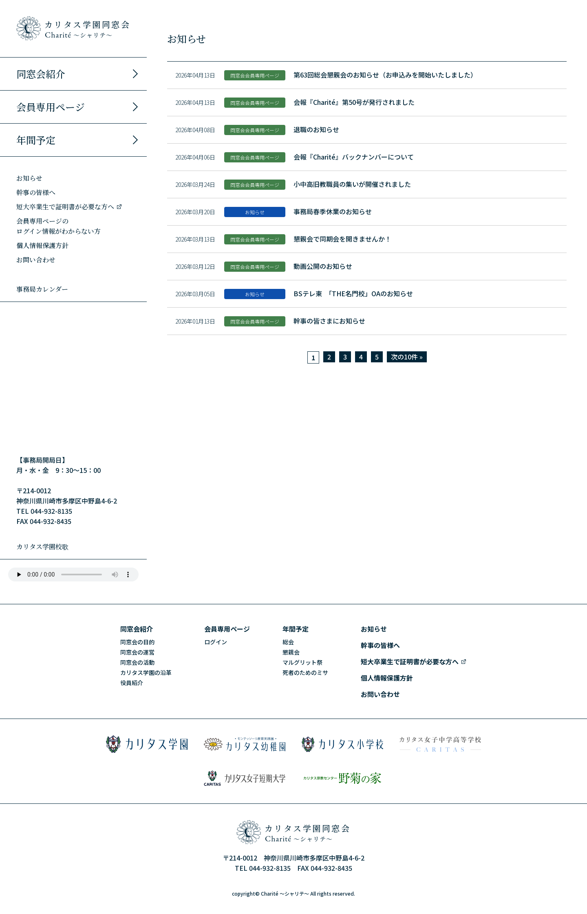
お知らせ (29, 178)
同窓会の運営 (137, 652)
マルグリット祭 (302, 662)
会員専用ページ (78, 107)
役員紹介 (131, 683)
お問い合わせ (35, 259)
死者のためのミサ (305, 672)
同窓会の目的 (137, 642)
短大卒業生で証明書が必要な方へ (69, 206)
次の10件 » (407, 357)
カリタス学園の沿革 (146, 672)
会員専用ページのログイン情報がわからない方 (58, 226)
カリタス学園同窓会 (87, 29)
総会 (288, 642)
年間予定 (78, 140)
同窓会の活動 (137, 662)
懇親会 (291, 652)
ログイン (215, 642)
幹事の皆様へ (35, 192)
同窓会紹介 (78, 74)
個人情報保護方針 (42, 245)
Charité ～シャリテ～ (285, 893)
